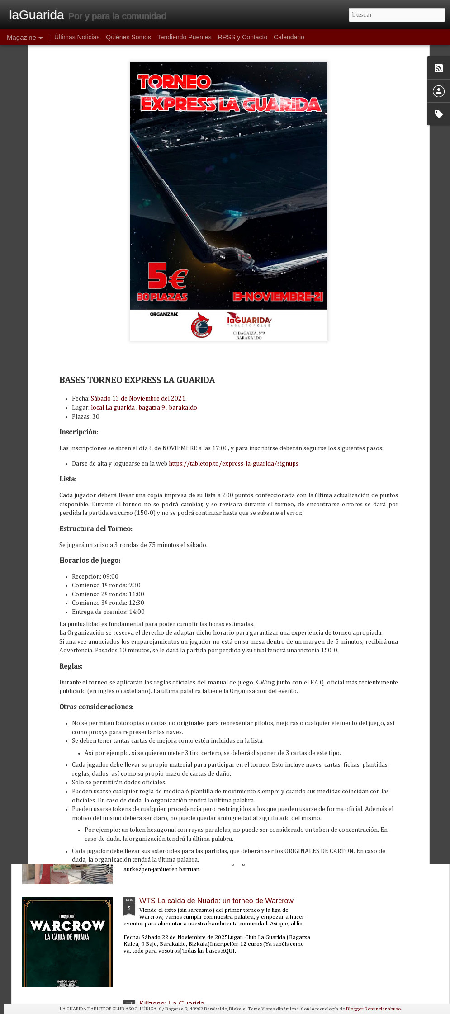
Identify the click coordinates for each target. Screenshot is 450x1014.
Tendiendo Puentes (184, 37)
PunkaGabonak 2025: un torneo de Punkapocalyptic (223, 694)
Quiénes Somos (128, 37)
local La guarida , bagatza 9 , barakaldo (144, 300)
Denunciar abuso (383, 1008)
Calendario (289, 37)
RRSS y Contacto (243, 37)
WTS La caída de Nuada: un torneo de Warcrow (216, 901)
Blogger (354, 1008)
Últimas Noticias (76, 37)
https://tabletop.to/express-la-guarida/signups (233, 356)
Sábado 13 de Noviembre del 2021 (138, 291)
